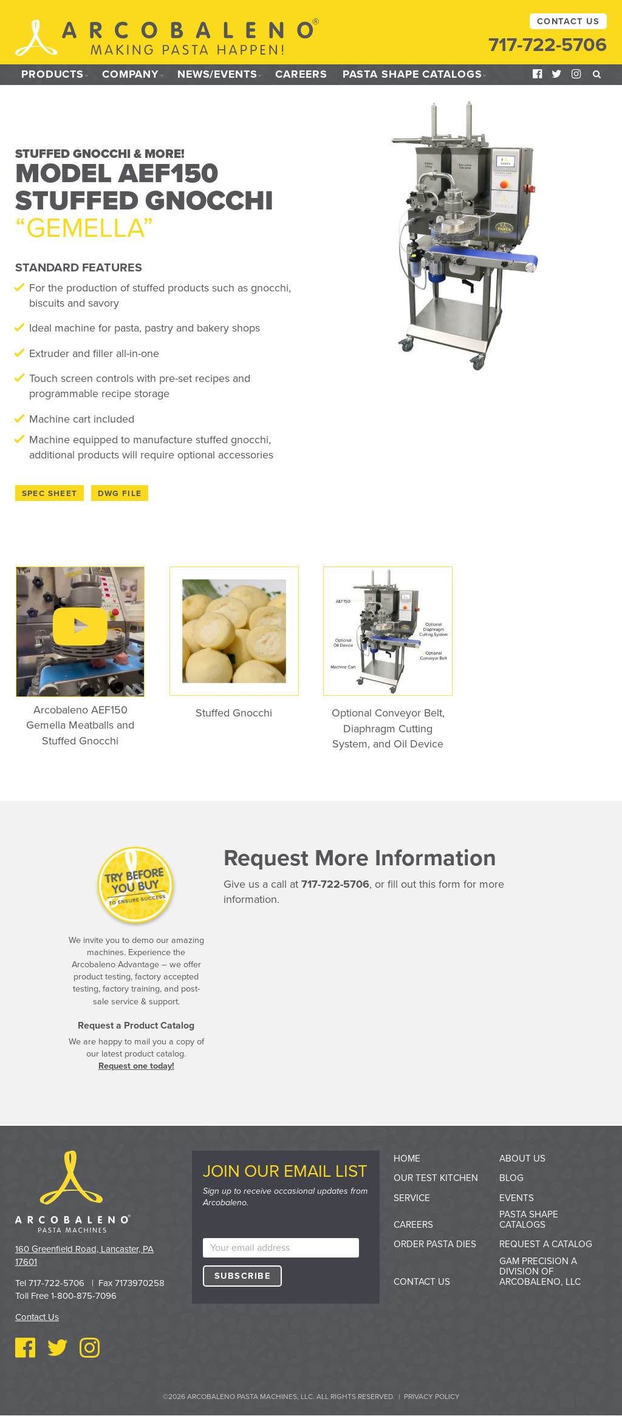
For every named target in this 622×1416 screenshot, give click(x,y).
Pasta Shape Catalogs (418, 74)
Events (516, 1198)
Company (131, 74)
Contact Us (568, 21)
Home (407, 1158)
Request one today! (136, 1066)
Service (412, 1198)
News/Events (220, 74)
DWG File (120, 494)
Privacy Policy (432, 1396)
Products (52, 74)
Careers (306, 74)
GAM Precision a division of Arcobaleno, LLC (540, 1271)
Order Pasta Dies (435, 1244)
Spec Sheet (50, 494)
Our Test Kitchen (436, 1178)
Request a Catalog (545, 1244)
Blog (511, 1178)
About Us (522, 1158)
